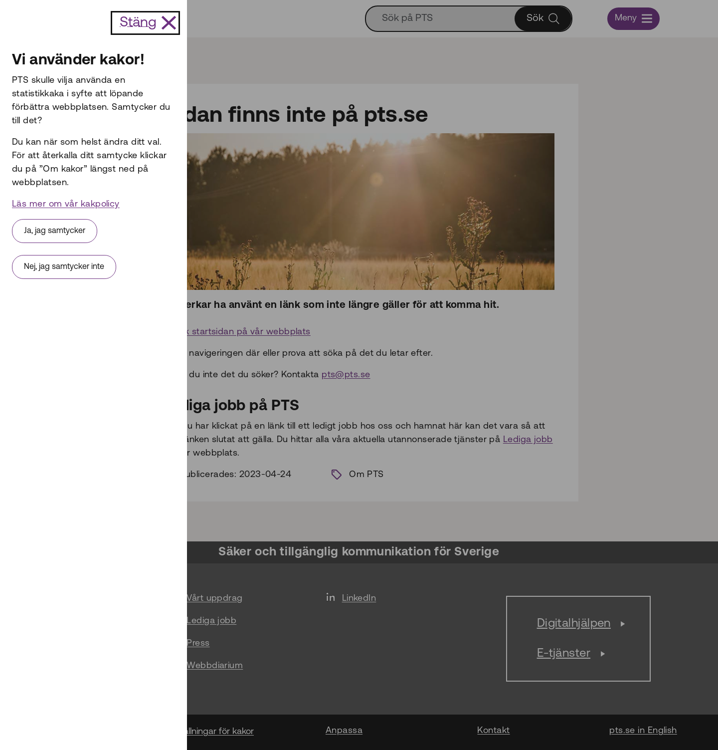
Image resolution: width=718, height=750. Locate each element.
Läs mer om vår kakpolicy (66, 204)
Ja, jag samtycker (54, 231)
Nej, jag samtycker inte (64, 267)
